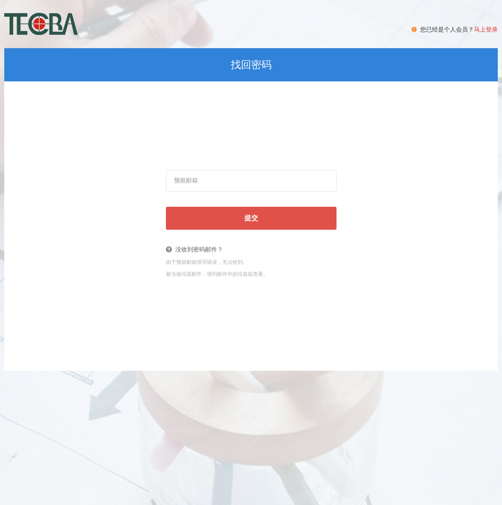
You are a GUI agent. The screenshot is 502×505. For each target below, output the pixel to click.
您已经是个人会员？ (459, 29)
